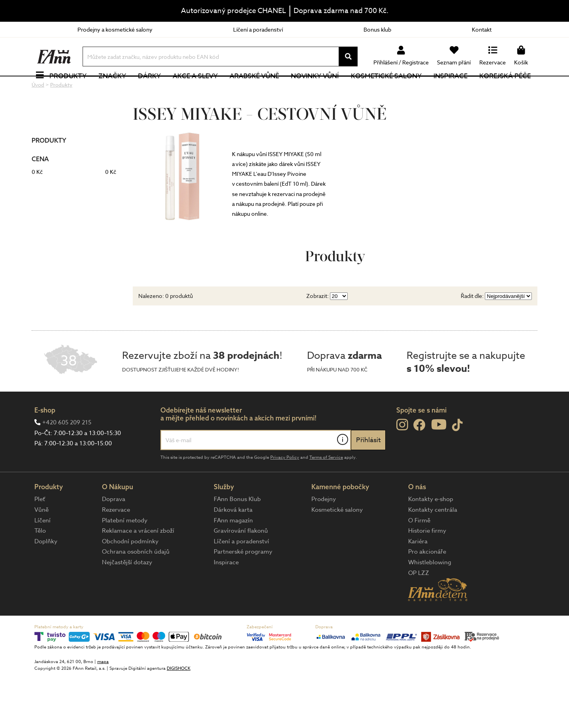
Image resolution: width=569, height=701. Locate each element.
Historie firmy (427, 556)
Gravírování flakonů (241, 556)
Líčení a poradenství (258, 29)
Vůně (41, 535)
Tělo (40, 556)
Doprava (113, 524)
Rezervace (116, 535)
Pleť (39, 524)
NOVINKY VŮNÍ (316, 89)
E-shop (44, 435)
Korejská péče (506, 89)
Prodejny (323, 524)
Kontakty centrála (432, 535)
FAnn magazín (233, 545)
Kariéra (418, 566)
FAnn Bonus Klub (237, 524)
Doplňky (45, 566)
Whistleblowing (429, 588)
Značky (113, 89)
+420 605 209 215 (66, 448)
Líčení (42, 545)
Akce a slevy (196, 89)
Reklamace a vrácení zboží (138, 556)
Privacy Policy (284, 483)
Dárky (150, 89)
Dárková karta (233, 535)
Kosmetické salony (387, 89)
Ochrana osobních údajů (136, 577)
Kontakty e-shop (430, 524)
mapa (103, 687)
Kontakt (482, 29)
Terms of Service (326, 483)
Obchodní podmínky (130, 566)
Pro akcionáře (427, 577)
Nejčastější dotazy (127, 588)
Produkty (69, 89)
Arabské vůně (256, 89)
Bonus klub (377, 29)
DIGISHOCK (178, 693)
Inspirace (452, 89)
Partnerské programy (243, 577)
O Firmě (419, 545)
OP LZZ (418, 598)
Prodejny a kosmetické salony (115, 29)
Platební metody (124, 545)
